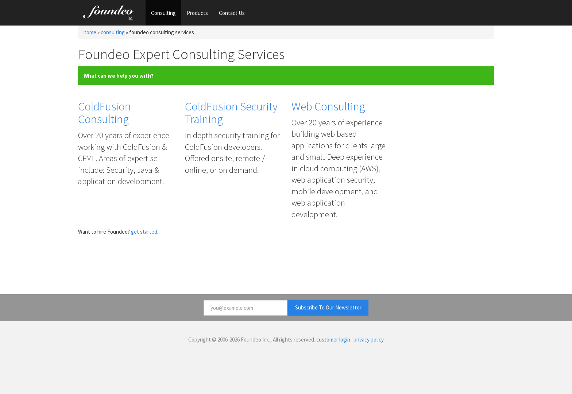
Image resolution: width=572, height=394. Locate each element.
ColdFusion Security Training (231, 112)
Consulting (163, 12)
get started (144, 231)
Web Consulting (328, 106)
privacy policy (368, 339)
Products (197, 12)
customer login (333, 339)
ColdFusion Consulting (104, 112)
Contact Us (232, 12)
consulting (113, 32)
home (90, 32)
